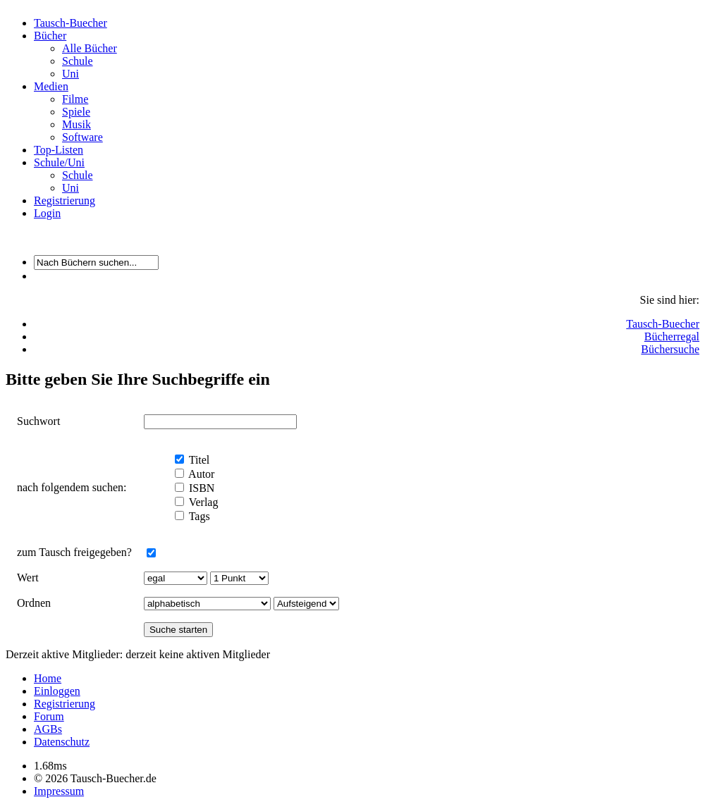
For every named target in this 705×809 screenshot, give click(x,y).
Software (82, 137)
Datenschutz (62, 742)
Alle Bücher (89, 48)
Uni (70, 74)
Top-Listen (58, 150)
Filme (75, 99)
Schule (77, 61)
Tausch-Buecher (70, 23)
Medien (51, 86)
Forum (49, 716)
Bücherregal (671, 336)
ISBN (200, 488)
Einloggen (57, 691)
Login (47, 213)
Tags (198, 516)
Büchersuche (670, 349)
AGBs (48, 729)
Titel (197, 460)
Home (47, 678)
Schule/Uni (59, 162)
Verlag (202, 502)
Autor (200, 474)
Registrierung (64, 200)
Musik (76, 124)
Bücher (50, 36)
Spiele (76, 112)
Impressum (59, 791)
